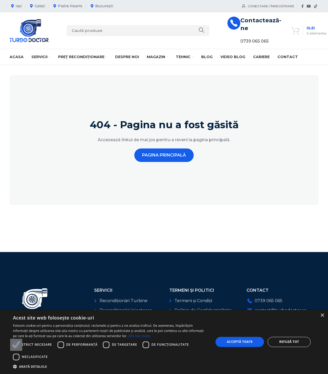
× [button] (322, 315)
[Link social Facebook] (302, 6)
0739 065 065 (254, 41)
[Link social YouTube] (308, 6)
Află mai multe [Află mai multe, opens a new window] (139, 336)
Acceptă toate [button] (240, 341)
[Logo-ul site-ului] (29, 30)
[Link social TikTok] (315, 6)
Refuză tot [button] (289, 341)
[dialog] (164, 342)
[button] (110, 366)
